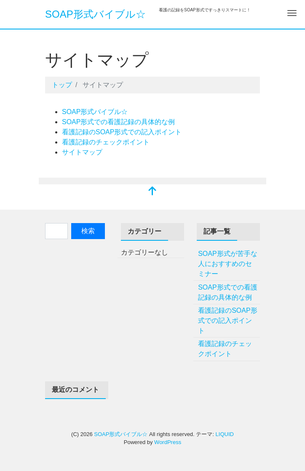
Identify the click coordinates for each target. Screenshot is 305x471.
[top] (152, 191)
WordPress (167, 442)
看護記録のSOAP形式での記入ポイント (122, 132)
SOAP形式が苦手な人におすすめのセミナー (227, 263)
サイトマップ (82, 152)
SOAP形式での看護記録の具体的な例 (118, 121)
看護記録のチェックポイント (106, 142)
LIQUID (225, 434)
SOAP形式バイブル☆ (95, 14)
